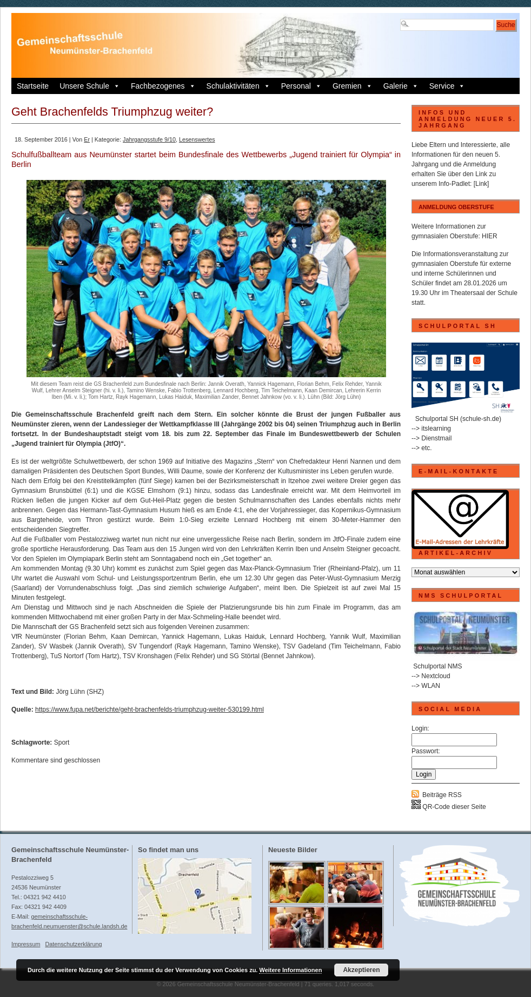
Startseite (33, 86)
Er (87, 139)
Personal (301, 86)
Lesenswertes (197, 139)
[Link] (481, 184)
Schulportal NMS (437, 666)
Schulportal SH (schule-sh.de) (458, 419)
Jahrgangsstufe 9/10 (149, 139)
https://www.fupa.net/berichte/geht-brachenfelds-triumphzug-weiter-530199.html (149, 709)
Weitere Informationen (290, 970)
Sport (62, 742)
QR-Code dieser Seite (448, 807)
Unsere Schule (89, 86)
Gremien (353, 86)
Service (447, 86)
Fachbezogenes (163, 86)
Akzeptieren (361, 970)
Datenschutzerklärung (73, 944)
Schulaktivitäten (238, 86)
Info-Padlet (454, 184)
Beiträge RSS (442, 795)
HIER (489, 236)
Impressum (25, 944)
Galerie (401, 86)
